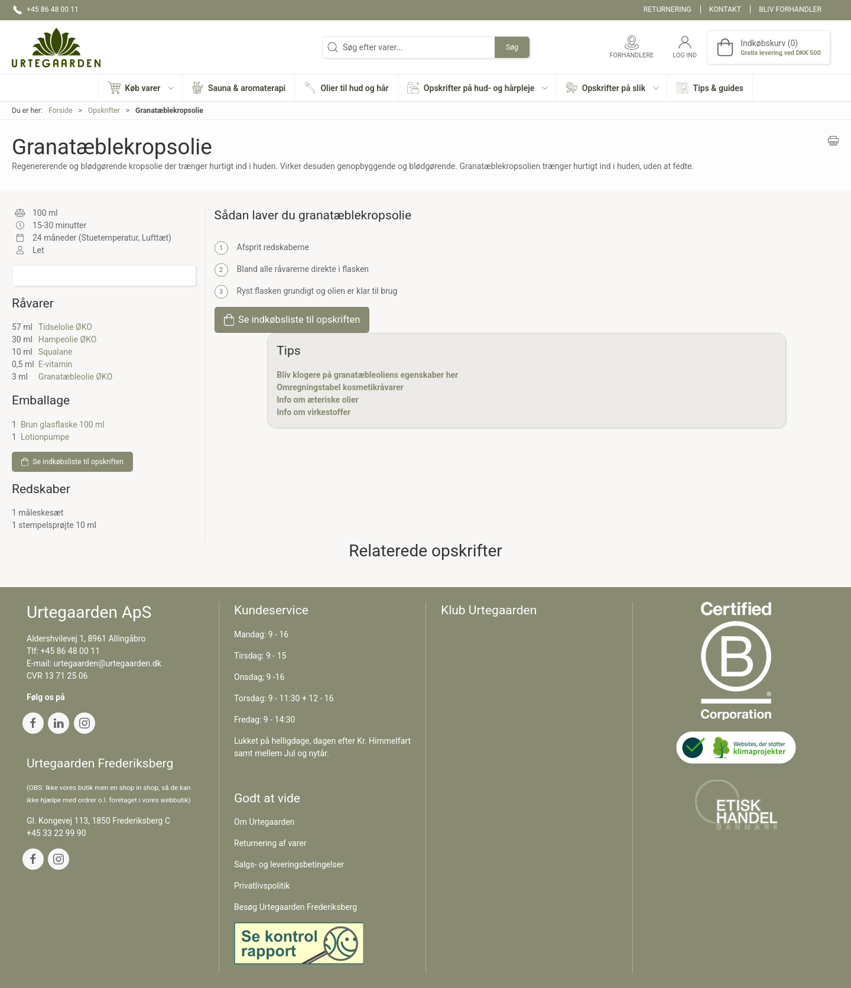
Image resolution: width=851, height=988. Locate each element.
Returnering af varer (270, 843)
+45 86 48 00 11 (70, 651)
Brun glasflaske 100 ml (63, 424)
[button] (141, 87)
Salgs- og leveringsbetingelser (289, 864)
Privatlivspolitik (262, 885)
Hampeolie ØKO (67, 339)
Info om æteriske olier (317, 399)
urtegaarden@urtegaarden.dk (107, 663)
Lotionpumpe (45, 437)
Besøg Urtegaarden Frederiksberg (295, 907)
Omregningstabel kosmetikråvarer (340, 387)
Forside (60, 110)
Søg (512, 47)
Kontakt (725, 9)
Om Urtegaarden (264, 822)
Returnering (667, 9)
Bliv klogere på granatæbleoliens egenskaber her (367, 375)
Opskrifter (104, 110)
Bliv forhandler (790, 9)
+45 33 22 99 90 (56, 833)
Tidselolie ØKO (65, 327)
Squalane (55, 352)
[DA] (56, 47)
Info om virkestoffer (313, 412)
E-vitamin (55, 364)
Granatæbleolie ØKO (75, 376)
